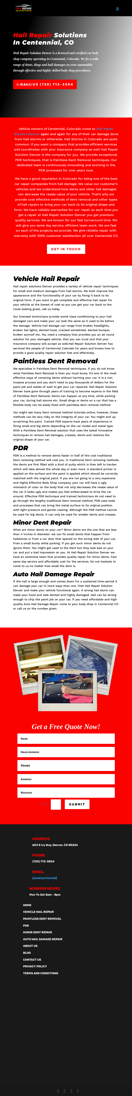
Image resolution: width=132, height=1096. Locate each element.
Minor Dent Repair (37, 932)
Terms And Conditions (40, 973)
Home (27, 905)
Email (38, 872)
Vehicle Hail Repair (38, 912)
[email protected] (44, 878)
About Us (30, 946)
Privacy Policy (35, 966)
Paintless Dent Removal (42, 919)
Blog (27, 953)
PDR (26, 925)
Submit (77, 804)
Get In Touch (66, 249)
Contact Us (32, 959)
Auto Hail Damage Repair (42, 939)
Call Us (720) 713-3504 (47, 84)
